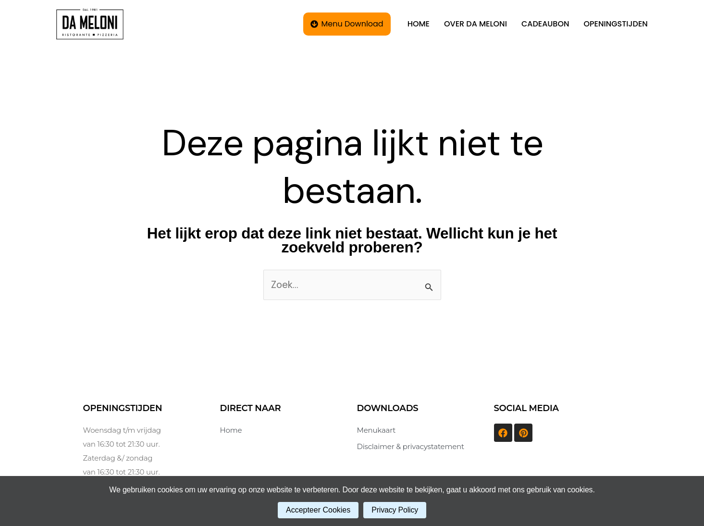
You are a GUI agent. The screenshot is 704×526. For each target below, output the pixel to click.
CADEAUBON (545, 23)
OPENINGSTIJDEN (616, 23)
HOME (419, 23)
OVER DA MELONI (475, 23)
